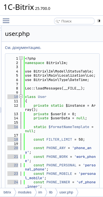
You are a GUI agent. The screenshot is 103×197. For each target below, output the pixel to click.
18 (43, 178)
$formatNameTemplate (75, 162)
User (73, 118)
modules (24, 192)
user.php (66, 192)
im (40, 192)
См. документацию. (54, 47)
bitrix (7, 192)
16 (43, 160)
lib (50, 192)
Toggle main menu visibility (7, 18)
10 (43, 118)
